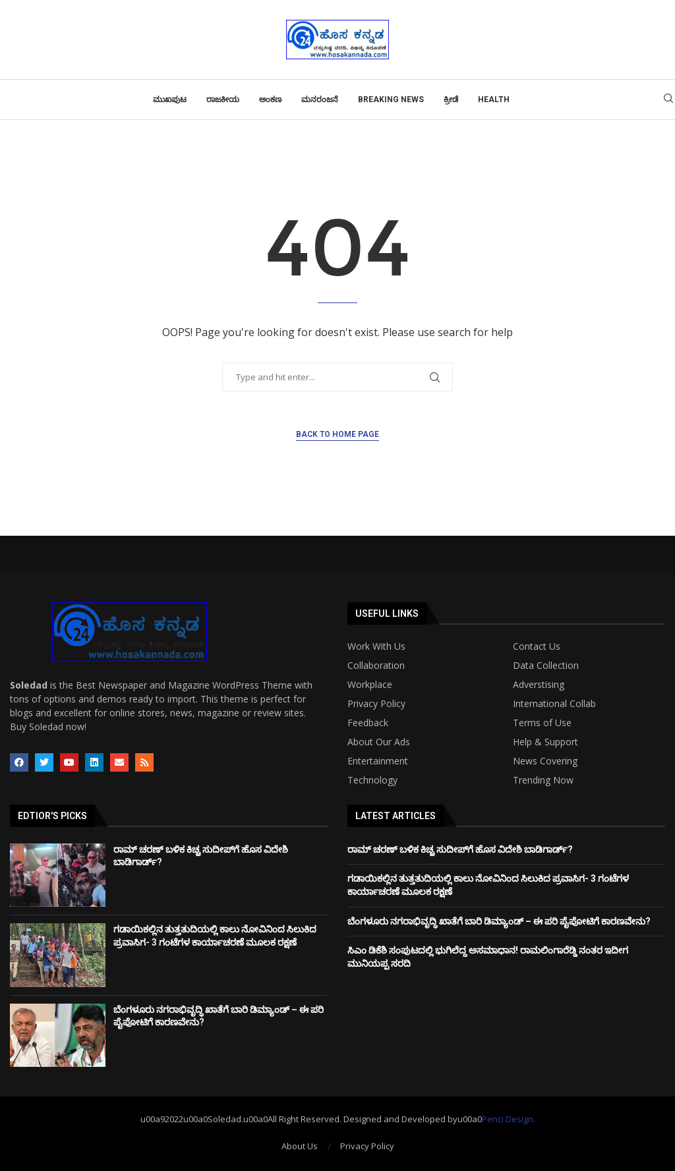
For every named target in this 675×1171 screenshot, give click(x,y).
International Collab (554, 703)
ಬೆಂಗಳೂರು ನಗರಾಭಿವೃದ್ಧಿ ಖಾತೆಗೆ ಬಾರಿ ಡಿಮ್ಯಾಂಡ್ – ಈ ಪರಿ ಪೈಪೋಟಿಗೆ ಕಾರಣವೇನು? (499, 921)
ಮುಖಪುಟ (170, 99)
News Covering (545, 761)
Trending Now (543, 780)
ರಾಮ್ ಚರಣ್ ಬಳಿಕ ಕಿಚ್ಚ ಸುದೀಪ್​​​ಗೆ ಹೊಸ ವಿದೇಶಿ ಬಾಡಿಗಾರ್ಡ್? (460, 849)
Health (494, 99)
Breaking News (391, 99)
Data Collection (546, 665)
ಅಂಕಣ (270, 99)
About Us (299, 1146)
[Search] (668, 100)
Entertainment (377, 761)
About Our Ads (378, 742)
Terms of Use (542, 723)
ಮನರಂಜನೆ (319, 99)
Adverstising (538, 684)
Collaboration (376, 665)
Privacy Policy (376, 703)
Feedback (367, 723)
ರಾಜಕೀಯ (222, 99)
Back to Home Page (337, 434)
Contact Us (536, 646)
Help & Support (545, 742)
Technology (372, 780)
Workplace (369, 684)
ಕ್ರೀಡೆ (451, 99)
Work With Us (376, 646)
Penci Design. (508, 1119)
